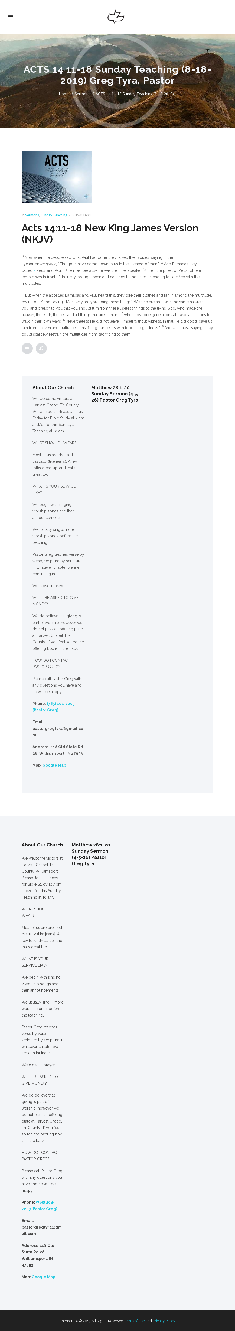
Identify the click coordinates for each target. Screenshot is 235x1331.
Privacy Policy (164, 1321)
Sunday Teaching (54, 215)
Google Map (54, 765)
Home (64, 93)
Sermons (82, 93)
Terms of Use (134, 1321)
